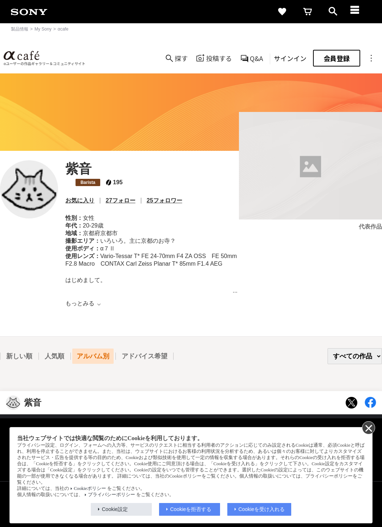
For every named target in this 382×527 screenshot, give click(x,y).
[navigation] (358, 11)
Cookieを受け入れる (262, 509)
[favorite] (282, 11)
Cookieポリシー (90, 488)
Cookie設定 (115, 509)
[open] (333, 11)
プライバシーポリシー (111, 494)
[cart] (307, 11)
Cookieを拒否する (191, 509)
